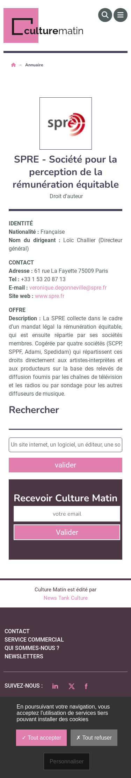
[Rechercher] (105, 15)
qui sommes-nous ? (32, 648)
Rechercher (34, 410)
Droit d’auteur (66, 196)
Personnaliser (67, 761)
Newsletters (24, 656)
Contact (17, 631)
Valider (67, 532)
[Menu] (121, 15)
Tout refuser (94, 738)
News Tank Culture (66, 598)
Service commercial (34, 639)
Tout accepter (41, 738)
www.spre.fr (49, 296)
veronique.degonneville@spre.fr (68, 287)
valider (65, 465)
